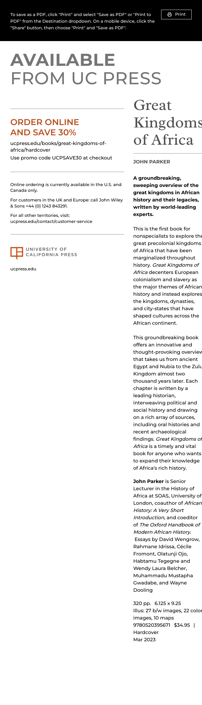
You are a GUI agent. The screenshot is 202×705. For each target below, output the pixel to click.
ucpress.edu (23, 269)
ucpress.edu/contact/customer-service (51, 221)
